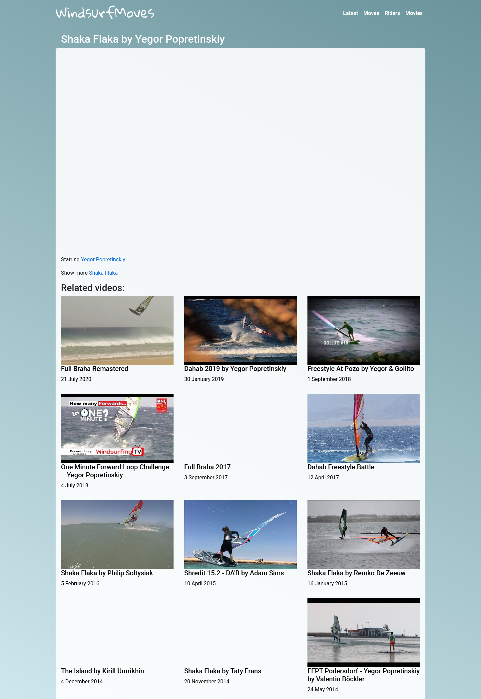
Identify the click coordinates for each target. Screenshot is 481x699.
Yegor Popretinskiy (103, 259)
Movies (414, 13)
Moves (371, 13)
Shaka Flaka (103, 273)
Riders (392, 13)
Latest (350, 13)
